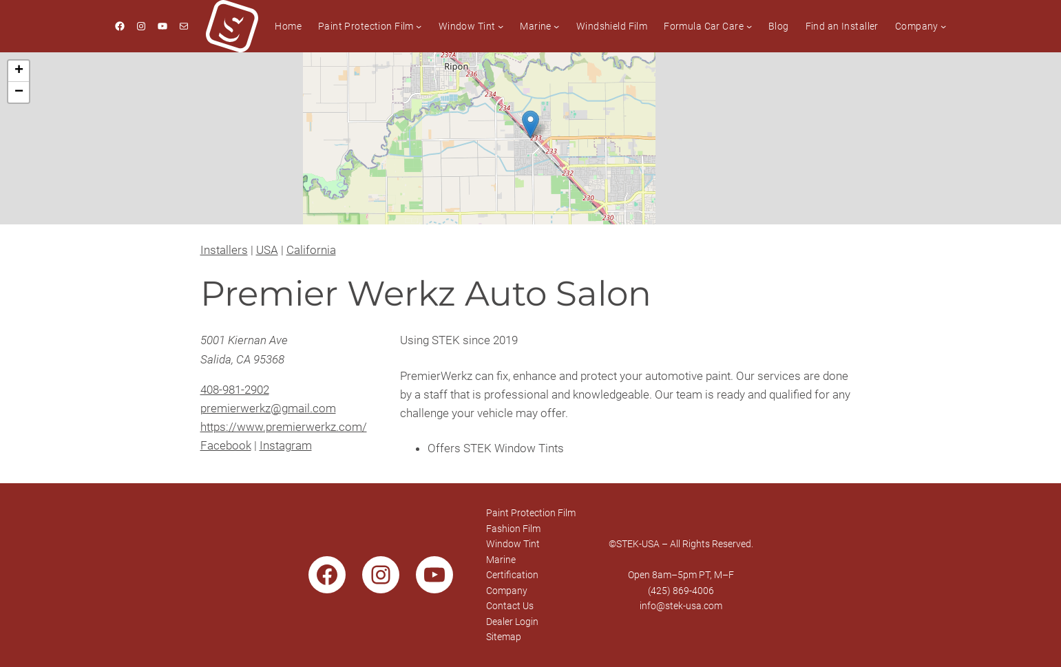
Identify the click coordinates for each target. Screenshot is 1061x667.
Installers (224, 250)
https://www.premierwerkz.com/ (283, 427)
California (311, 250)
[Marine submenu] (556, 26)
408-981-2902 (234, 389)
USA (267, 250)
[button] (530, 124)
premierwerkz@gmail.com (268, 408)
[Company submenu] (943, 26)
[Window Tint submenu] (500, 26)
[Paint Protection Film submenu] (418, 26)
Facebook (225, 445)
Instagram (286, 445)
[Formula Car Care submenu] (749, 26)
